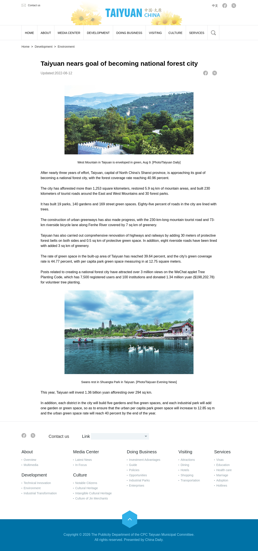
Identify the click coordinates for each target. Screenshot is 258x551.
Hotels (185, 470)
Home (25, 46)
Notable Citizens (86, 483)
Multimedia (31, 465)
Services (222, 451)
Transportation (190, 480)
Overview (30, 459)
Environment (66, 46)
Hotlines (221, 485)
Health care (224, 470)
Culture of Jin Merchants (91, 498)
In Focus (81, 465)
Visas (220, 459)
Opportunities (138, 475)
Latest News (83, 459)
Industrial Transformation (40, 493)
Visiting (185, 451)
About (27, 451)
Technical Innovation (37, 483)
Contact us (34, 5)
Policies (134, 470)
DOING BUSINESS (129, 33)
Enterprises (136, 485)
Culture (80, 475)
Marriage (222, 475)
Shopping (187, 475)
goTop (129, 519)
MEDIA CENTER (69, 33)
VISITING (155, 33)
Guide (133, 465)
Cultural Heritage (86, 488)
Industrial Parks (139, 480)
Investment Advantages (144, 459)
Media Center (86, 451)
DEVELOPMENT (98, 33)
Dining (185, 465)
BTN (213, 32)
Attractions (188, 459)
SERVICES (196, 33)
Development (44, 46)
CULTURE (176, 33)
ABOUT (46, 33)
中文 (215, 5)
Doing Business (142, 451)
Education (223, 465)
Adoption (222, 480)
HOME (29, 33)
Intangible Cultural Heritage (93, 493)
